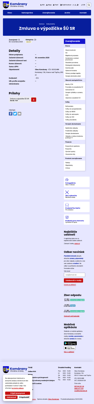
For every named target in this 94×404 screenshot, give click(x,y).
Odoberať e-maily (73, 280)
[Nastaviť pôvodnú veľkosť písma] (75, 5)
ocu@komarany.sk (80, 391)
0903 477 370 (78, 388)
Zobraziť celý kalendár (71, 316)
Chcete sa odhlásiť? (70, 284)
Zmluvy (28, 42)
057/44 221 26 (79, 386)
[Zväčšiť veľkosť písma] (77, 5)
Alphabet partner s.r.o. (28, 399)
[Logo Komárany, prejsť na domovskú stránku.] (15, 4)
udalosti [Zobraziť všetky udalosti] (77, 243)
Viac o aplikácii (69, 352)
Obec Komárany (53, 399)
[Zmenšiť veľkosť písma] (73, 5)
